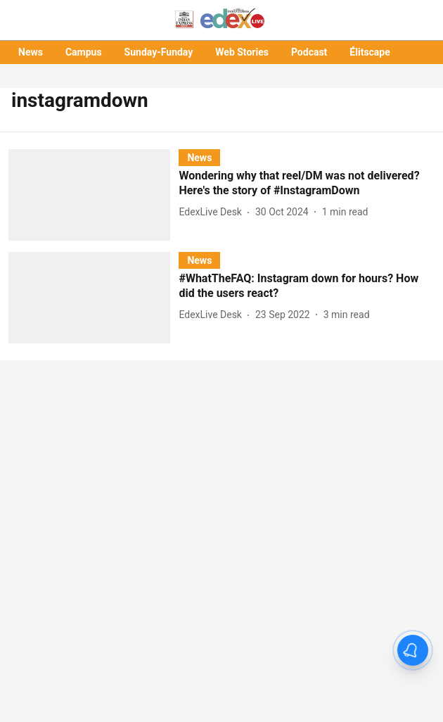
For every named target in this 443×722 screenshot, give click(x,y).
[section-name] (199, 157)
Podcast (309, 52)
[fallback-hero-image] (93, 195)
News (30, 52)
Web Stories (242, 52)
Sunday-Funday (158, 52)
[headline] (307, 183)
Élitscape (369, 52)
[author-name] (213, 212)
